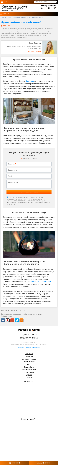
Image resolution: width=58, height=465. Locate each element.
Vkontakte (3, 320)
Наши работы (29, 367)
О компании (29, 354)
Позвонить (14, 463)
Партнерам (29, 356)
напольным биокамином (41, 282)
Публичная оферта (29, 369)
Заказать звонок (43, 463)
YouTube (34, 419)
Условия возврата (29, 362)
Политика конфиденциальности (29, 347)
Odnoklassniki (21, 320)
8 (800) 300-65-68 (48, 5)
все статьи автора (34, 52)
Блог (29, 364)
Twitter (17, 320)
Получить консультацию (29, 192)
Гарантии (29, 375)
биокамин (30, 81)
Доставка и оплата (29, 359)
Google (12, 320)
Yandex (7, 320)
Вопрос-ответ (29, 372)
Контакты (29, 377)
